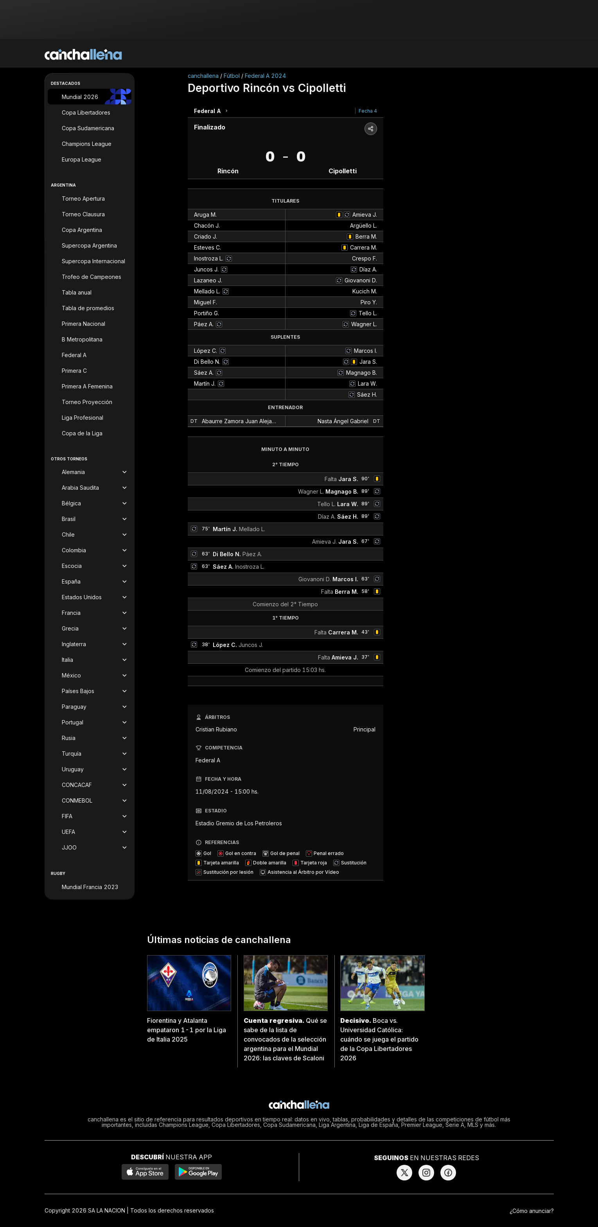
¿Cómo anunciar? (532, 1210)
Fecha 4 (368, 111)
